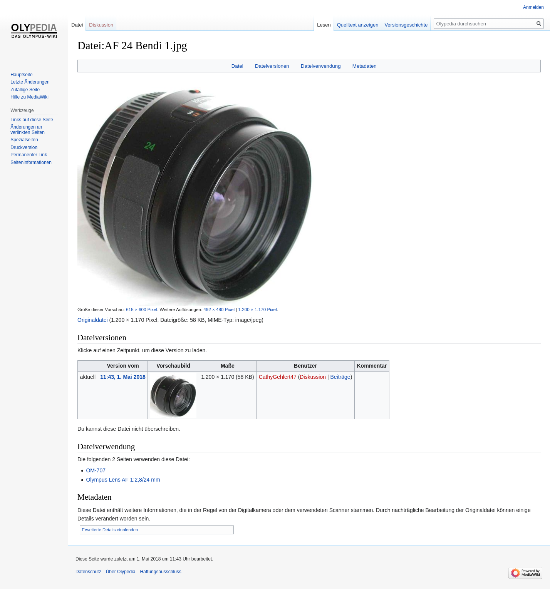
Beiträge (340, 377)
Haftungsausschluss (160, 571)
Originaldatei (92, 320)
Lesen (323, 25)
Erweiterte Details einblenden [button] (110, 529)
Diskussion (313, 377)
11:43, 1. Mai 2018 (123, 377)
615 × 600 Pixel (141, 309)
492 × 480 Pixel (219, 309)
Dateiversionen (272, 66)
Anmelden (533, 7)
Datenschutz (88, 571)
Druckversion (23, 147)
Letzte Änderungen (29, 82)
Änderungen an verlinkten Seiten (27, 129)
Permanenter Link (28, 154)
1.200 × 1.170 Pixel (257, 309)
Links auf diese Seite (31, 119)
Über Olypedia (121, 571)
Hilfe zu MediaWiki (29, 97)
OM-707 (96, 470)
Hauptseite (21, 74)
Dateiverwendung (321, 66)
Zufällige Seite (25, 89)
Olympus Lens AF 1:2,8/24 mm (123, 480)
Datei (237, 66)
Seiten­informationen (31, 162)
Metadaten (364, 66)
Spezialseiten (24, 139)
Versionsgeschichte (406, 25)
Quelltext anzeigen (358, 25)
